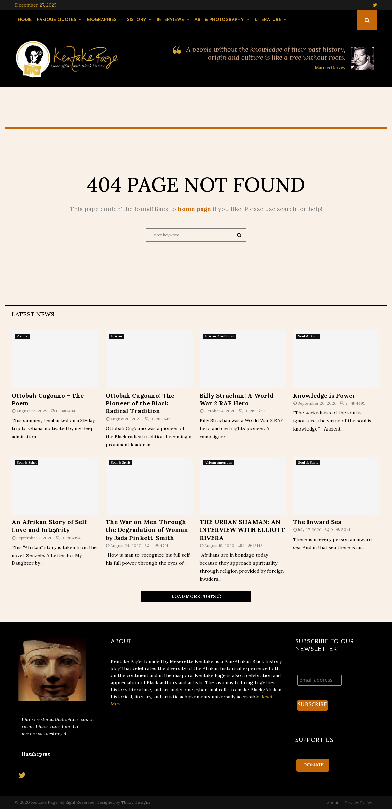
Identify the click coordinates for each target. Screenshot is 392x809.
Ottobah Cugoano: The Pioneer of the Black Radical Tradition (140, 403)
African (116, 336)
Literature (268, 20)
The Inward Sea (317, 522)
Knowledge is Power (324, 395)
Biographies (102, 20)
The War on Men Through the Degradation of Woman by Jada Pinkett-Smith (147, 530)
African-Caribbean (219, 336)
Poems (22, 336)
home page (194, 209)
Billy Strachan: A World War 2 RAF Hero (236, 399)
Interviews (170, 20)
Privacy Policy (358, 802)
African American (218, 462)
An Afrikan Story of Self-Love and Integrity (51, 526)
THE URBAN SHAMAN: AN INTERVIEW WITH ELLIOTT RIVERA (242, 530)
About (332, 802)
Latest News (33, 314)
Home (25, 20)
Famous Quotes (56, 20)
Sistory (136, 20)
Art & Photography (219, 20)
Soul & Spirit (308, 336)
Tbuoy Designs (135, 802)
